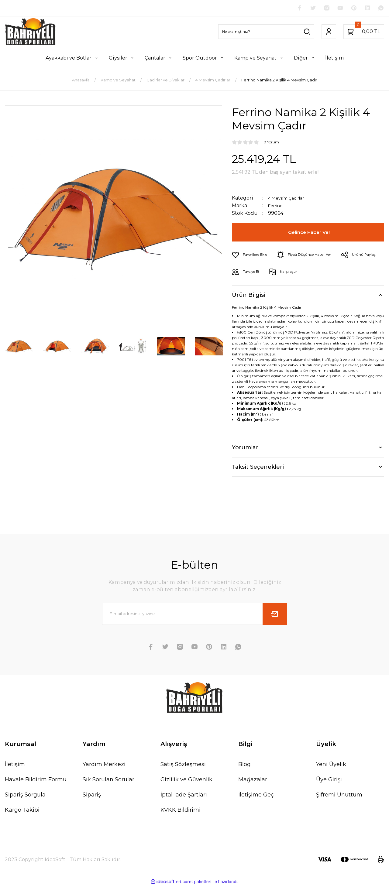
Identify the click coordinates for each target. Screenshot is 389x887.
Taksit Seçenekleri (258, 467)
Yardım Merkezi (104, 765)
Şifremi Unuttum (339, 795)
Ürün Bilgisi (248, 296)
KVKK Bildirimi (180, 810)
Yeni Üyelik (331, 765)
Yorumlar (245, 448)
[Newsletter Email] (194, 615)
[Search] (266, 32)
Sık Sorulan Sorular (108, 780)
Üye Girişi (329, 780)
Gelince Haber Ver (310, 233)
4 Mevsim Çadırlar (290, 199)
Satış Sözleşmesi (183, 765)
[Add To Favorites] (252, 255)
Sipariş (92, 795)
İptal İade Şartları (183, 795)
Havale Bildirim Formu (36, 780)
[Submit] (275, 615)
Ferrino (277, 206)
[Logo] (30, 32)
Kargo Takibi (22, 810)
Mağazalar (252, 780)
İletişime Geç (256, 795)
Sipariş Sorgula (25, 795)
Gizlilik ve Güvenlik (186, 780)
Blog (244, 765)
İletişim (15, 765)
